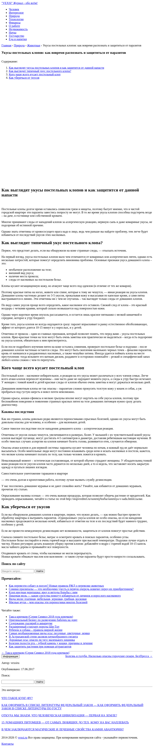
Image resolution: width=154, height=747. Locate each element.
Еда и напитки (18, 39)
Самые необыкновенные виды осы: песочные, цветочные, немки (49, 633)
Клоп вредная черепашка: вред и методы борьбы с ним (43, 592)
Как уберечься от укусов (24, 77)
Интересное (16, 12)
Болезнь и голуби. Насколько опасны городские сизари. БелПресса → (109, 656)
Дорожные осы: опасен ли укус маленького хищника (42, 639)
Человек (14, 9)
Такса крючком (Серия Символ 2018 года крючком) (41, 616)
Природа (14, 16)
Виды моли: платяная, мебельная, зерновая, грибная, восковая (48, 599)
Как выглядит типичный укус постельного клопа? (40, 71)
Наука (12, 32)
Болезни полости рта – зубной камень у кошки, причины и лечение (51, 643)
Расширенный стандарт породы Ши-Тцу (34, 626)
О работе (14, 25)
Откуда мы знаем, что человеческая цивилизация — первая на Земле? (59, 715)
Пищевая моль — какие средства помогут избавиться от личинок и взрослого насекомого (65, 595)
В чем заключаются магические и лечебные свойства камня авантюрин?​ (62, 729)
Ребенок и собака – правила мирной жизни (35, 629)
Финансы (14, 22)
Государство (16, 35)
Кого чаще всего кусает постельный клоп (34, 74)
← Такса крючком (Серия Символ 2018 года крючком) (35, 652)
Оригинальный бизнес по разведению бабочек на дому (43, 620)
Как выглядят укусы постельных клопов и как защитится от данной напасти (56, 67)
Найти (39, 571)
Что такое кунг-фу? (17, 698)
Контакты (7, 743)
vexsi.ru (22, 737)
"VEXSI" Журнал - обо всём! (19, 3)
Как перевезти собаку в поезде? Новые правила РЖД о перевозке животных (56, 585)
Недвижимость (18, 29)
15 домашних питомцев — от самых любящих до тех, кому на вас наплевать (65, 722)
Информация (10, 656)
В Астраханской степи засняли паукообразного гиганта (43, 636)
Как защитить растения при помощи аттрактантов (40, 646)
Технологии (16, 19)
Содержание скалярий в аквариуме (30, 623)
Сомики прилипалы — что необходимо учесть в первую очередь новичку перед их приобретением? (71, 589)
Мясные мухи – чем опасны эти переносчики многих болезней (48, 602)
